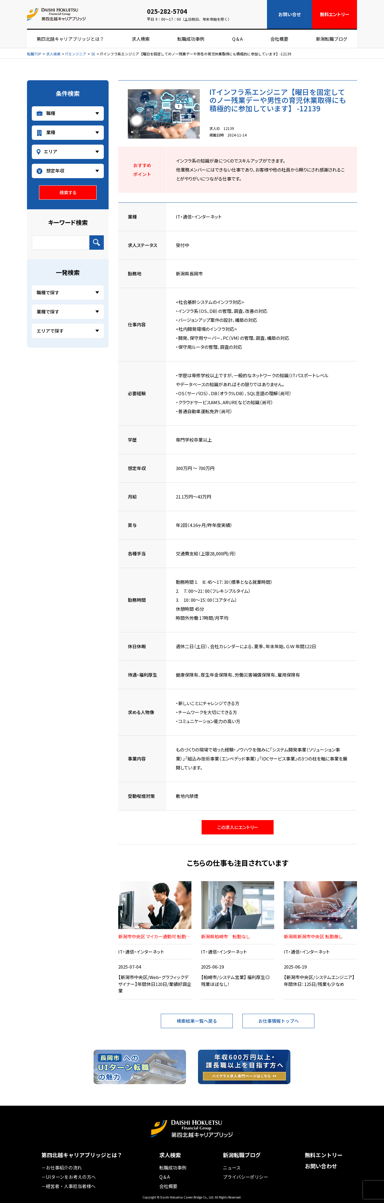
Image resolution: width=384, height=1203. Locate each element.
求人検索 (141, 39)
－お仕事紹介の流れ (61, 1167)
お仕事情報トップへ (278, 1021)
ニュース (232, 1167)
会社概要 (279, 39)
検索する (67, 192)
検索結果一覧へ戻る (197, 1021)
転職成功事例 (190, 39)
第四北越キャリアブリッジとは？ (70, 39)
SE (93, 54)
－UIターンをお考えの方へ (68, 1176)
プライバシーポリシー (245, 1176)
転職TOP (34, 54)
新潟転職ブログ (331, 39)
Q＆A (237, 39)
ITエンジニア (75, 54)
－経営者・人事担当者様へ (68, 1185)
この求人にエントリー (237, 827)
